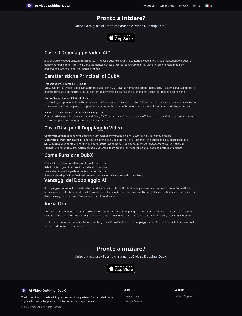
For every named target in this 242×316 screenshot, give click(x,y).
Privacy (183, 5)
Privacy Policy (131, 296)
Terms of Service (133, 301)
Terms (196, 5)
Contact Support (184, 296)
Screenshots (166, 5)
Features (149, 5)
